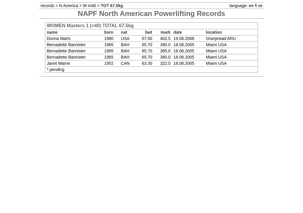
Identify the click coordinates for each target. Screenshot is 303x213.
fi (256, 5)
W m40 (89, 5)
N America (68, 5)
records (47, 5)
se (260, 5)
